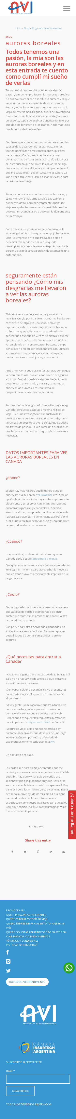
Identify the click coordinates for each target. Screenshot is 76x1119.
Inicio (18, 28)
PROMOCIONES (15, 910)
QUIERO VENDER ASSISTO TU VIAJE (26, 919)
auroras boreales (33, 43)
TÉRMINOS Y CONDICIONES (22, 940)
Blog (26, 28)
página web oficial (39, 722)
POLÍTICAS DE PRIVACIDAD (21, 945)
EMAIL (10, 1071)
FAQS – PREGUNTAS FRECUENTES (26, 915)
